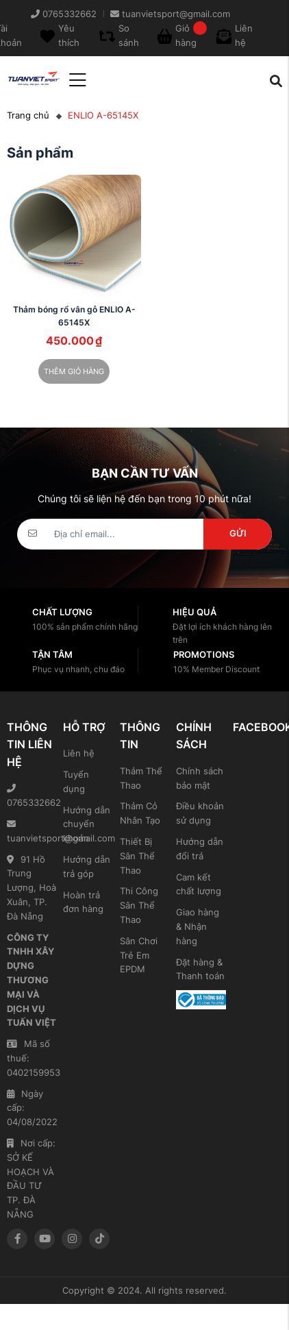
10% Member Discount (216, 669)
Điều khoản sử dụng (200, 813)
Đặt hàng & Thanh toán (200, 969)
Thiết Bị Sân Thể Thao (137, 856)
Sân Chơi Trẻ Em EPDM (139, 955)
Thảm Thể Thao (141, 778)
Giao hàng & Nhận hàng (197, 926)
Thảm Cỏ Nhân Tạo (140, 813)
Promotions (203, 654)
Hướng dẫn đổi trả (199, 848)
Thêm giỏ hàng (74, 371)
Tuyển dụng (76, 781)
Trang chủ (28, 115)
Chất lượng (62, 611)
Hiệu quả (194, 611)
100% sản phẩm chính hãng (85, 626)
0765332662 (31, 796)
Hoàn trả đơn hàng (83, 902)
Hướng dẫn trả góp (86, 866)
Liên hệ (79, 753)
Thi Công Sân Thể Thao (139, 905)
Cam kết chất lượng (198, 884)
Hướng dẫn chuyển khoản (86, 824)
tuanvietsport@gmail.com (31, 831)
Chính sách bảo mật (199, 778)
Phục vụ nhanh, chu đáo (78, 669)
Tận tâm (52, 654)
